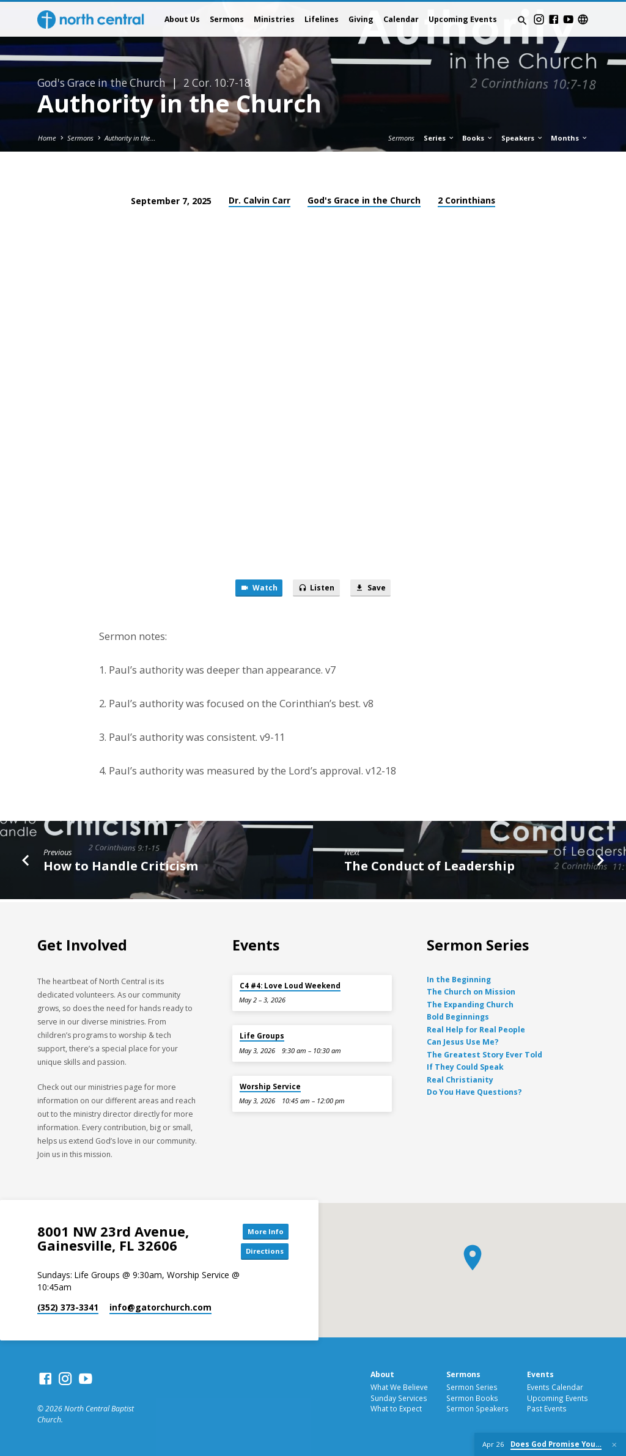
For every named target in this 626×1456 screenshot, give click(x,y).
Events (540, 1375)
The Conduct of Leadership (429, 867)
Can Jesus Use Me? (463, 1040)
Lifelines (321, 19)
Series (439, 137)
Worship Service (270, 1085)
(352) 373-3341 (67, 1308)
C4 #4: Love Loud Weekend (290, 984)
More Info (261, 1229)
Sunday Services (398, 1398)
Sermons (227, 19)
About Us (182, 19)
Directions (261, 1251)
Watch (255, 589)
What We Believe (399, 1387)
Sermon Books (472, 1398)
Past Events (547, 1409)
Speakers (522, 137)
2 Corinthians (466, 200)
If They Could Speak (465, 1066)
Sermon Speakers (477, 1409)
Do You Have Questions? (474, 1091)
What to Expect (396, 1409)
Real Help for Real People (476, 1028)
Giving (361, 19)
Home (47, 137)
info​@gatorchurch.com (160, 1308)
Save (374, 589)
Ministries (274, 19)
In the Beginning (459, 978)
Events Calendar (555, 1387)
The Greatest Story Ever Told (484, 1053)
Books (477, 137)
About (382, 1375)
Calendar (401, 19)
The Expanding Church (470, 1003)
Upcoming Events (463, 19)
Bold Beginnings (458, 1016)
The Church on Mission (471, 991)
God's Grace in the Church (364, 200)
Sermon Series (472, 1387)
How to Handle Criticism (120, 867)
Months (569, 137)
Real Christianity (460, 1078)
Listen (316, 589)
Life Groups (262, 1034)
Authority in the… (130, 137)
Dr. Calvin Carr (259, 200)
